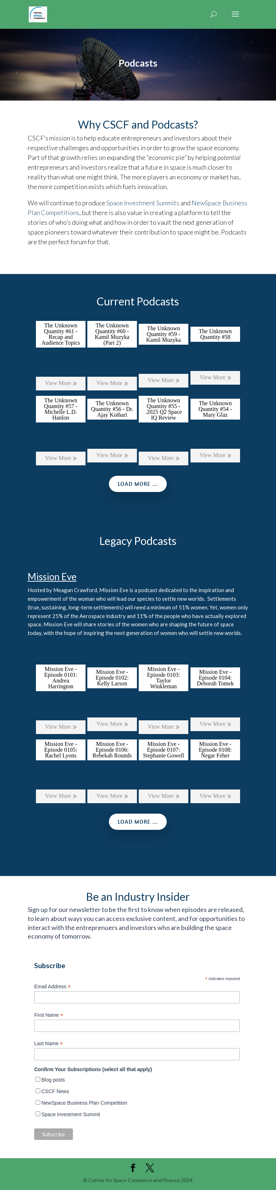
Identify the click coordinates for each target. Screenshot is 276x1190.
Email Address (52, 986)
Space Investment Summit (70, 1114)
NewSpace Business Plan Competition (84, 1103)
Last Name (48, 1043)
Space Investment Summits (142, 203)
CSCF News (55, 1091)
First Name (48, 1015)
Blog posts (53, 1080)
